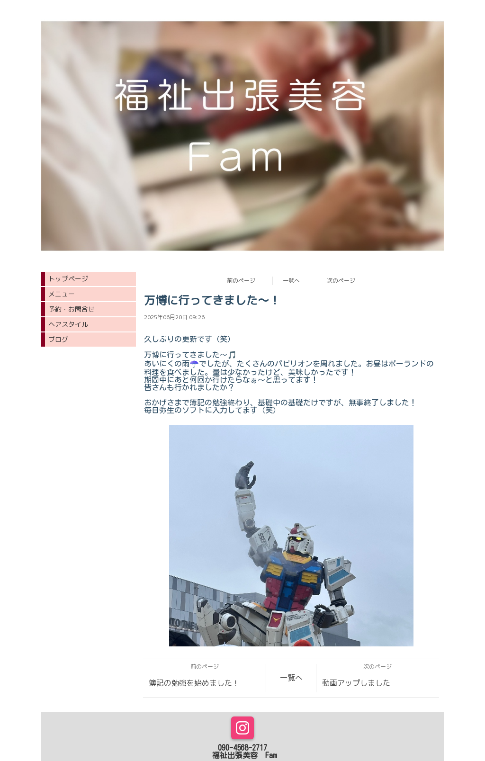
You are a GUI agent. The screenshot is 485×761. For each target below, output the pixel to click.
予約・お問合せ (71, 308)
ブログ (58, 339)
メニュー (61, 293)
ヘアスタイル (68, 324)
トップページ (68, 278)
